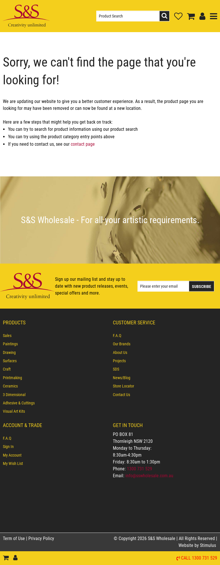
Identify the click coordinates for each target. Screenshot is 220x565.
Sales (7, 335)
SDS (116, 369)
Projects (119, 361)
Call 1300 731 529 (199, 558)
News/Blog (121, 377)
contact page (83, 144)
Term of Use (14, 538)
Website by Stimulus (197, 545)
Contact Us (121, 394)
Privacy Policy (41, 538)
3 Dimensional (14, 394)
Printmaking (12, 377)
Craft (7, 369)
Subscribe (201, 286)
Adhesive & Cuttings (19, 403)
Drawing (9, 352)
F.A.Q (117, 335)
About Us (120, 352)
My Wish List (13, 463)
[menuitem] (55, 335)
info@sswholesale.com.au (149, 475)
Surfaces (10, 361)
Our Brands (121, 344)
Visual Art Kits (14, 411)
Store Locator (123, 386)
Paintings (10, 344)
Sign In (8, 446)
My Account (12, 455)
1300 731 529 (139, 469)
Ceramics (10, 386)
